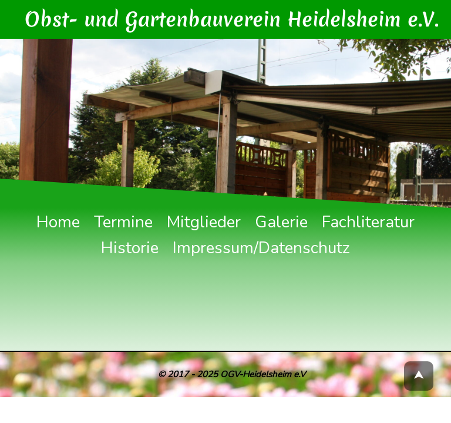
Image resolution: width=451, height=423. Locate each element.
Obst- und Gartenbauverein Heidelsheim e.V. (240, 14)
